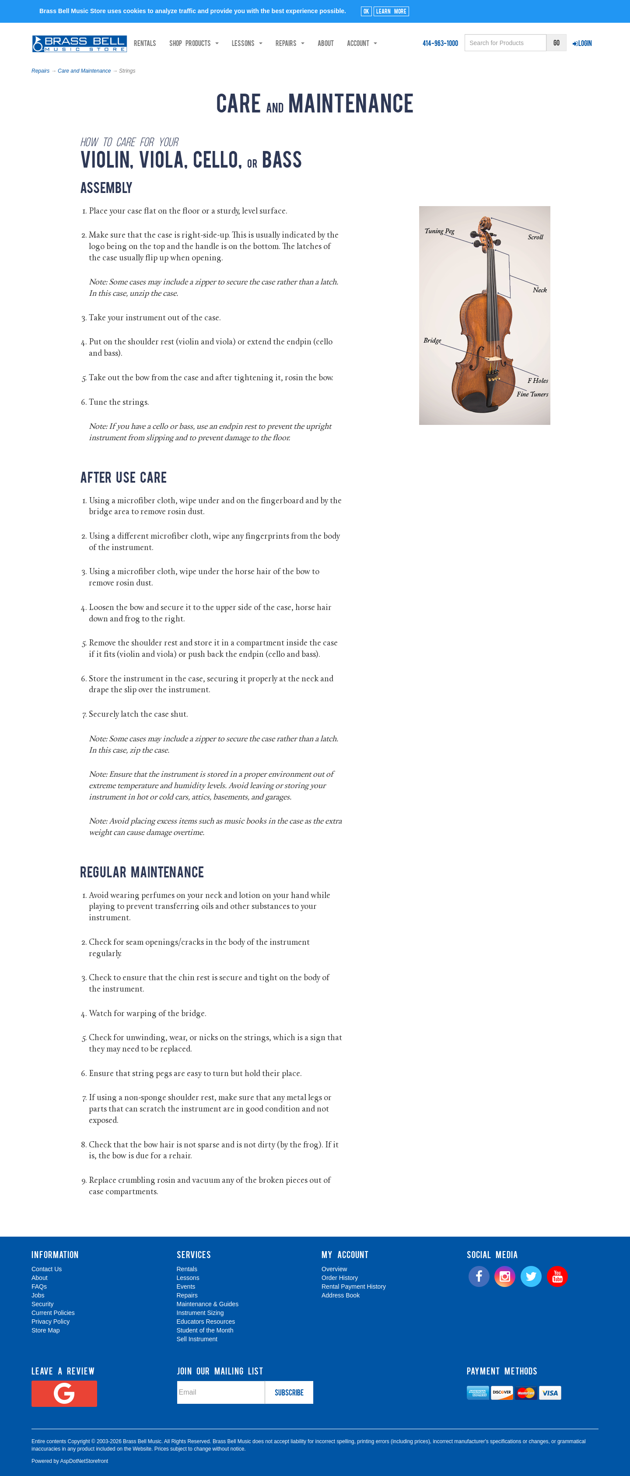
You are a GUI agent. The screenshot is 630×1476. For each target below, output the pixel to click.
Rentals (176, 43)
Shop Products (225, 43)
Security (43, 1304)
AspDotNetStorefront (84, 1461)
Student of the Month (205, 1330)
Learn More (391, 10)
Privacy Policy (51, 1321)
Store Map (46, 1330)
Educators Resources (206, 1321)
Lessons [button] (278, 43)
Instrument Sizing (200, 1312)
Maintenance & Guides (208, 1304)
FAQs (39, 1286)
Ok (366, 10)
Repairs (40, 71)
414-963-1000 (440, 43)
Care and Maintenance (84, 71)
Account (393, 43)
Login (582, 43)
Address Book (341, 1295)
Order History (340, 1277)
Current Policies (53, 1312)
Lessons (188, 1277)
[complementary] (560, 1428)
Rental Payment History (354, 1286)
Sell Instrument (197, 1339)
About (357, 43)
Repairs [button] (321, 43)
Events (186, 1286)
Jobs (38, 1295)
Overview (334, 1269)
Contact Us (47, 1269)
